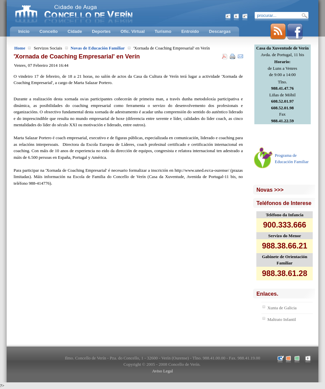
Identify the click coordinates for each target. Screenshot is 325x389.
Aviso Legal (162, 370)
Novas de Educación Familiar (98, 48)
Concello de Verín (101, 13)
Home (19, 48)
